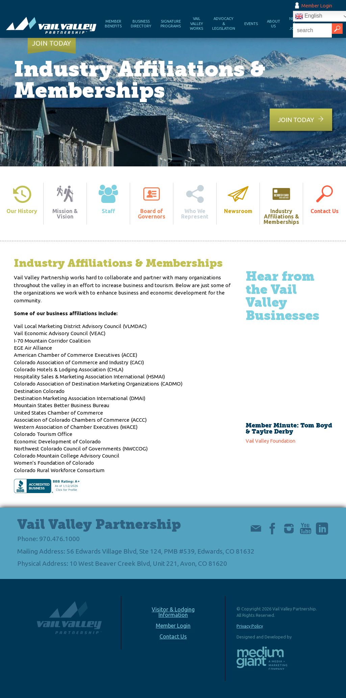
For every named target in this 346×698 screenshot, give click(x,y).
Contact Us (173, 636)
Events (251, 24)
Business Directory (141, 23)
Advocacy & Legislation (223, 23)
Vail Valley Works (196, 23)
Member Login (316, 5)
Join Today (51, 43)
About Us (273, 23)
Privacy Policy (250, 626)
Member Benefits (113, 23)
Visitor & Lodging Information (173, 612)
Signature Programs (170, 23)
